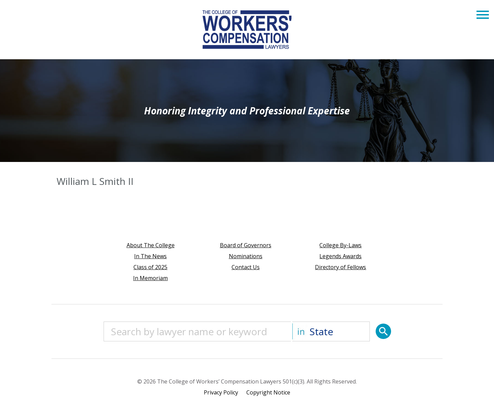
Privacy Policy (221, 392)
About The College (151, 245)
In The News (150, 256)
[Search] (383, 331)
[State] (331, 331)
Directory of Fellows (340, 267)
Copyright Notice (268, 392)
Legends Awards (340, 256)
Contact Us (246, 267)
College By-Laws (340, 245)
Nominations (245, 256)
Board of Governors (245, 245)
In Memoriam (150, 278)
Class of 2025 (150, 267)
